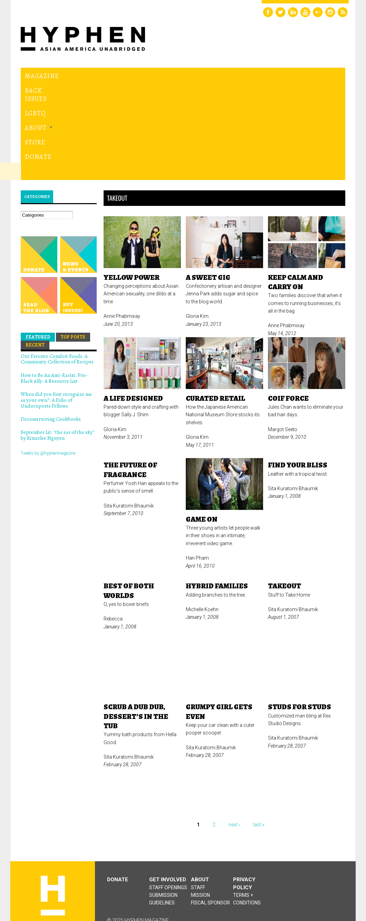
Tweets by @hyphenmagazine (48, 372)
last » (258, 744)
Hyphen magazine (53, 815)
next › (234, 744)
